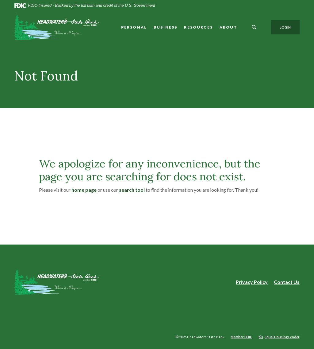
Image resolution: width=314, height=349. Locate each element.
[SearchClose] (254, 27)
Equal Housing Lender (282, 337)
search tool (132, 190)
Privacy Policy (252, 282)
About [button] (228, 27)
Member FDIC (241, 337)
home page (84, 190)
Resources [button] (198, 27)
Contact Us (287, 282)
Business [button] (165, 27)
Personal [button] (134, 27)
